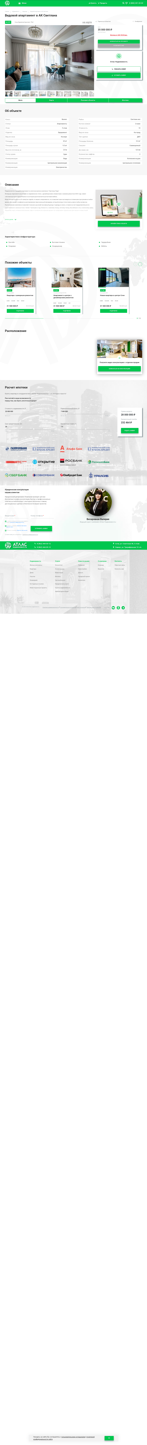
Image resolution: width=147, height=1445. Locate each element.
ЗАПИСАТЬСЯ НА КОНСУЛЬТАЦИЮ (119, 368)
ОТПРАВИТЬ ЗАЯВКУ (41, 528)
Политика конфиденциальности (51, 607)
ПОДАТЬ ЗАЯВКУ (129, 430)
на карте (87, 22)
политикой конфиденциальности (17, 522)
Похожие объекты (88, 100)
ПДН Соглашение (81, 607)
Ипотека (125, 100)
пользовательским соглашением (73, 1437)
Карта (51, 100)
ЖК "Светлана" (8, 16)
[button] (91, 58)
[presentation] (140, 264)
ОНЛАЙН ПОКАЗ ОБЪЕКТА (119, 223)
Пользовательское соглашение (68, 607)
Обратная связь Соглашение (94, 607)
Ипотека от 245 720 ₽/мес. (118, 35)
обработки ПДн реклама (22, 530)
